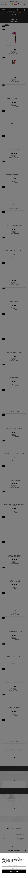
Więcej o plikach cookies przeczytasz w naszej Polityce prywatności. (13, 862)
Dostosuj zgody (14, 868)
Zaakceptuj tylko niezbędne (14, 865)
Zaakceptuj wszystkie (14, 871)
